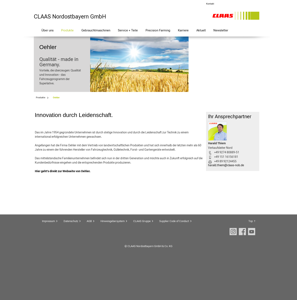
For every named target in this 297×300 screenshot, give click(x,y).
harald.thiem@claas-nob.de (226, 204)
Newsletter (220, 30)
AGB (89, 260)
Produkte (67, 30)
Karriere (183, 30)
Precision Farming (158, 30)
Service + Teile (128, 30)
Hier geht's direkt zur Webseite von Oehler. (62, 210)
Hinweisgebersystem (112, 260)
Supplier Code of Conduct (174, 260)
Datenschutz (71, 260)
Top (250, 260)
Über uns (47, 30)
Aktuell (201, 30)
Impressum (48, 260)
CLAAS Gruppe (142, 260)
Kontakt (210, 3)
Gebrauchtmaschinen (95, 30)
